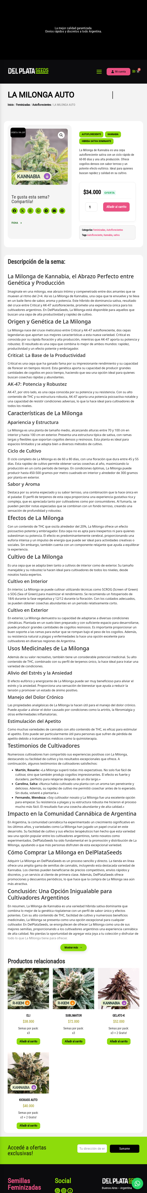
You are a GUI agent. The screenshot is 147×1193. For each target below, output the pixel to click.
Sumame (124, 1148)
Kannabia (108, 235)
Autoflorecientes (41, 105)
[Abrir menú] (99, 71)
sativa (116, 235)
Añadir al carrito (116, 207)
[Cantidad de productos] (91, 206)
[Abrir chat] (137, 1183)
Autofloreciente (94, 235)
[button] (61, 135)
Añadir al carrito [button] (28, 1041)
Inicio (11, 105)
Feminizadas (23, 105)
